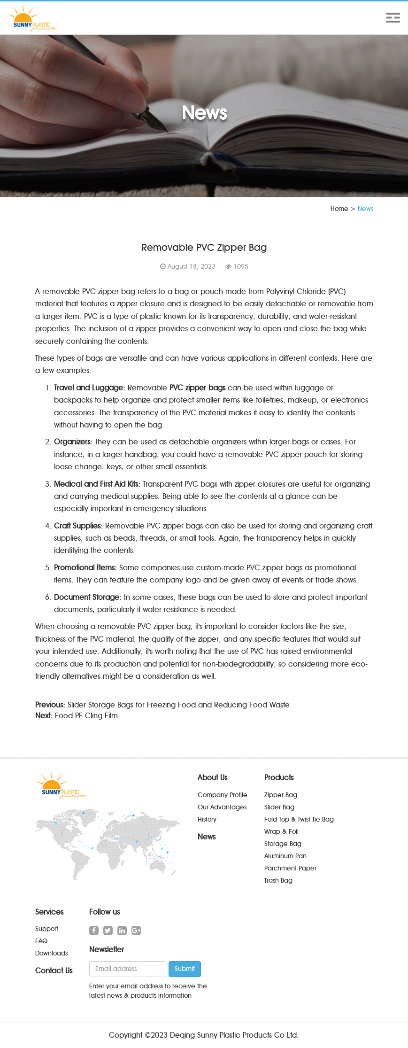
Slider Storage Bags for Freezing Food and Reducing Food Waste (179, 704)
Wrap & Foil (281, 832)
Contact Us (53, 970)
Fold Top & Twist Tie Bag (299, 819)
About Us (212, 777)
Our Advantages (222, 807)
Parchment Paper (290, 868)
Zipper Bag (280, 795)
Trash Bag (278, 881)
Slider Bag (279, 807)
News (207, 836)
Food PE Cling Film (86, 715)
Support (46, 929)
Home (339, 209)
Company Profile (222, 795)
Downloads (51, 953)
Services (49, 912)
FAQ (41, 941)
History (207, 819)
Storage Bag (282, 844)
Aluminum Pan (285, 856)
